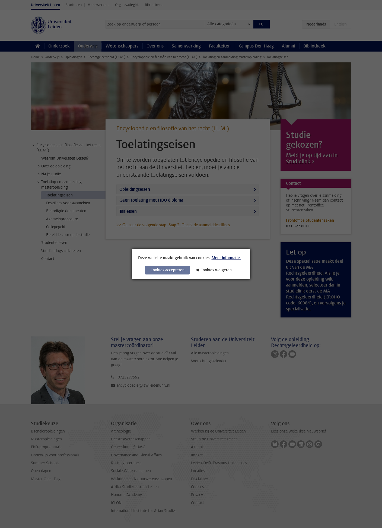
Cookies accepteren (167, 270)
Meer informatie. (226, 257)
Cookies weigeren (216, 270)
